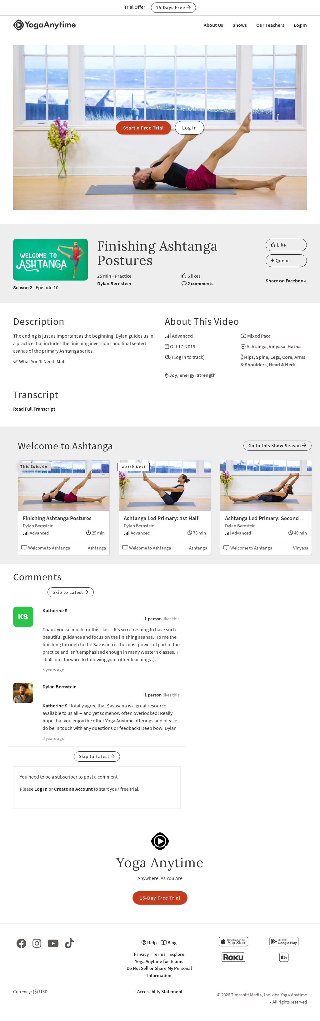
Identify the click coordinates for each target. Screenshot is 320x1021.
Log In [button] (189, 128)
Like (278, 245)
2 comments (200, 283)
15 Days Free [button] (173, 7)
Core (287, 357)
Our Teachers (270, 25)
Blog (169, 942)
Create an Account (73, 789)
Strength (206, 375)
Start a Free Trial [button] (143, 128)
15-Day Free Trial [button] (160, 898)
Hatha (294, 346)
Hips (249, 357)
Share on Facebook (286, 280)
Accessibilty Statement (159, 991)
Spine (262, 357)
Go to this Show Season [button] (277, 445)
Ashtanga (257, 346)
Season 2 (22, 287)
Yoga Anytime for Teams (159, 961)
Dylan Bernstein (114, 283)
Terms (159, 954)
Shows (239, 25)
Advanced (182, 336)
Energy (186, 375)
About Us (213, 25)
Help (149, 942)
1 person (153, 619)
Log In (300, 25)
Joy (173, 375)
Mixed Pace (259, 336)
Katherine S (55, 610)
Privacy (141, 954)
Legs (275, 357)
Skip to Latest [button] (70, 592)
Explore (176, 954)
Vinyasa (277, 346)
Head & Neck (282, 364)
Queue (280, 260)
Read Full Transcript (34, 409)
